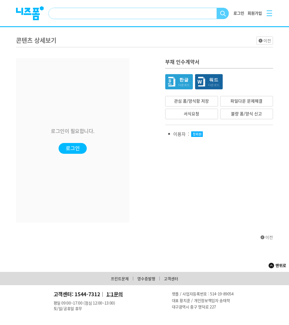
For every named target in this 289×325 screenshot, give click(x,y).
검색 (223, 13)
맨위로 (280, 265)
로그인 (73, 148)
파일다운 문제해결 (246, 101)
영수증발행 (146, 278)
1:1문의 (114, 294)
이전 (267, 41)
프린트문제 (120, 278)
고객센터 (171, 278)
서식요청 (191, 114)
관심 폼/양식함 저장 (191, 101)
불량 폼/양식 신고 (246, 114)
